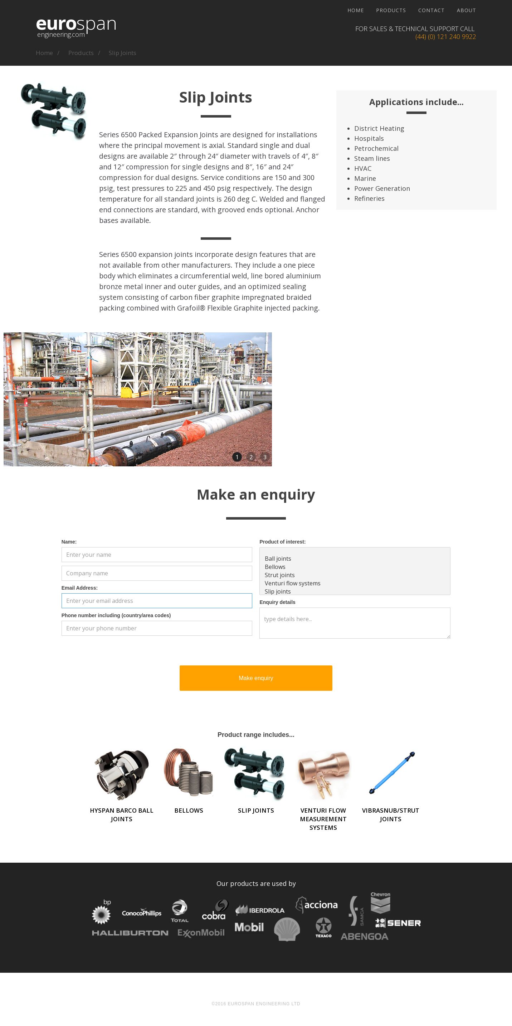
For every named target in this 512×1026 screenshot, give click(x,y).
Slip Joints (122, 53)
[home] (76, 28)
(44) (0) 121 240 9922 (445, 36)
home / (47, 53)
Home (355, 10)
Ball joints (355, 559)
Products (391, 10)
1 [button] (237, 457)
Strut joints (355, 575)
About (466, 10)
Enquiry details (277, 602)
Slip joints (355, 592)
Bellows (355, 567)
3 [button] (265, 457)
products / (84, 53)
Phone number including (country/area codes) (116, 615)
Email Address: (80, 588)
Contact (431, 10)
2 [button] (251, 457)
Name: (69, 542)
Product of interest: (282, 542)
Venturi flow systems (355, 583)
